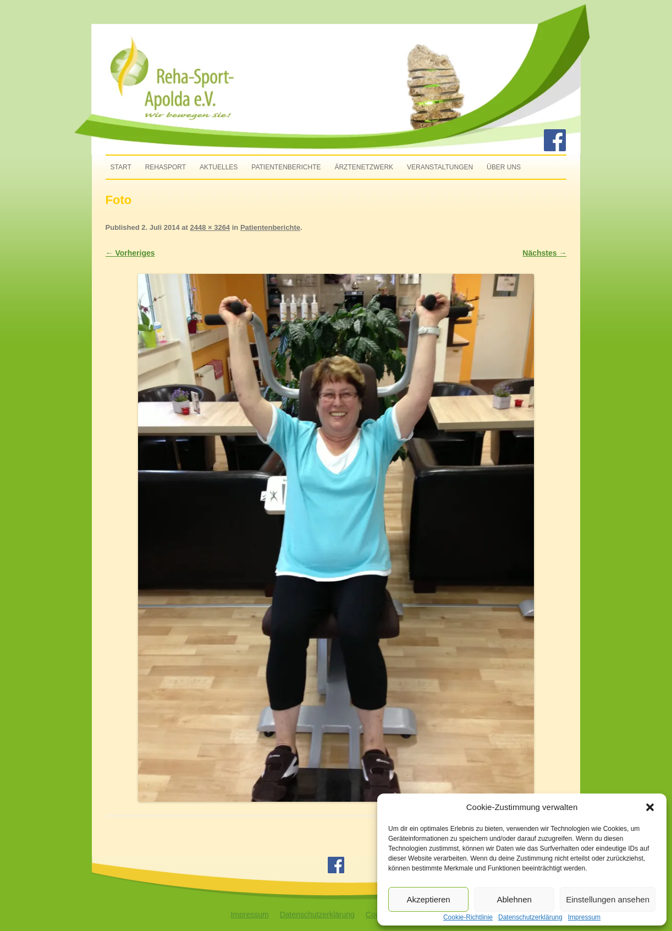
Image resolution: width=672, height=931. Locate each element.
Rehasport (165, 167)
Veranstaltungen (440, 167)
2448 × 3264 (210, 227)
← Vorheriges (130, 253)
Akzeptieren (428, 899)
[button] (650, 807)
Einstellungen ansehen (607, 899)
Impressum (249, 914)
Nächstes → (544, 253)
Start (121, 167)
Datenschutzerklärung (317, 914)
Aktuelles (219, 167)
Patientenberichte (286, 167)
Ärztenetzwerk (363, 167)
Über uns (504, 167)
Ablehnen (514, 899)
